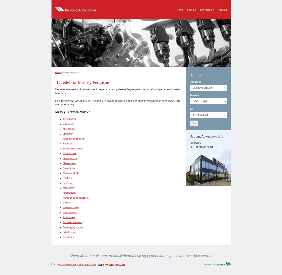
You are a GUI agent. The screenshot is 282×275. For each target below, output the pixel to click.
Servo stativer (69, 168)
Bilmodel (194, 95)
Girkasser (67, 183)
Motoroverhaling (71, 207)
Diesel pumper (70, 158)
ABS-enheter (69, 129)
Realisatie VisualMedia (217, 263)
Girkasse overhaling (72, 222)
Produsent (195, 82)
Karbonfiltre (68, 188)
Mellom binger (70, 212)
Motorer (66, 202)
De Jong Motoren (68, 264)
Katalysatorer (69, 193)
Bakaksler (68, 143)
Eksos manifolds (71, 173)
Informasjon (207, 9)
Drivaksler (68, 134)
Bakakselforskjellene (73, 148)
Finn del (192, 9)
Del (191, 109)
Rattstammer (69, 217)
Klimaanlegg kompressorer (76, 198)
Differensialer (69, 163)
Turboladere (69, 237)
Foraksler (67, 178)
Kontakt (222, 9)
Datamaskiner (70, 153)
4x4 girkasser (69, 119)
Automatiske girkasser (74, 139)
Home (180, 9)
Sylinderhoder (70, 232)
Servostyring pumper (73, 227)
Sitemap (82, 264)
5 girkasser (68, 124)
